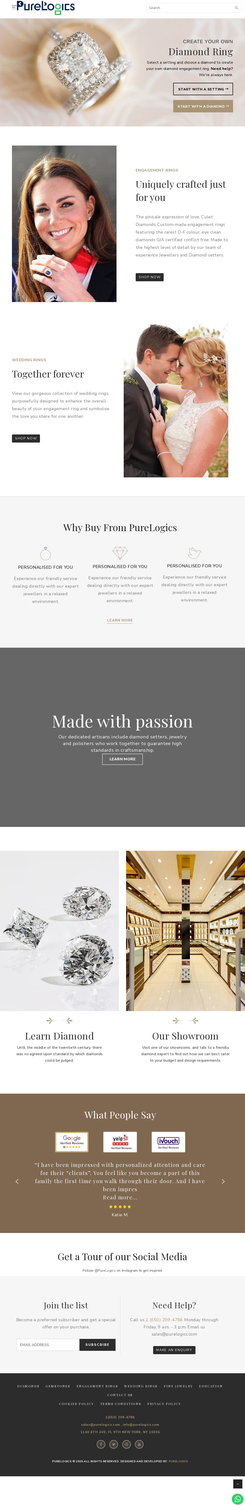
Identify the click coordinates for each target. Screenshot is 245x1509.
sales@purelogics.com (174, 1353)
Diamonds (28, 1405)
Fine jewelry (178, 1405)
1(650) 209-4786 (120, 1436)
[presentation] (17, 1200)
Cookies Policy (76, 1422)
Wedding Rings (141, 1405)
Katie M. (120, 1233)
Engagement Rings (97, 1405)
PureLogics (178, 1480)
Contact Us (120, 1413)
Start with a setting (201, 89)
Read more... (120, 1215)
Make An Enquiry (174, 1368)
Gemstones (58, 1405)
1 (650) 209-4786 (164, 1338)
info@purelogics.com (141, 1443)
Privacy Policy (164, 1422)
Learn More (120, 620)
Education (211, 1405)
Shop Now (150, 277)
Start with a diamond (200, 107)
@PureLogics (105, 1289)
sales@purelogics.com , (101, 1443)
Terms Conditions (120, 1422)
